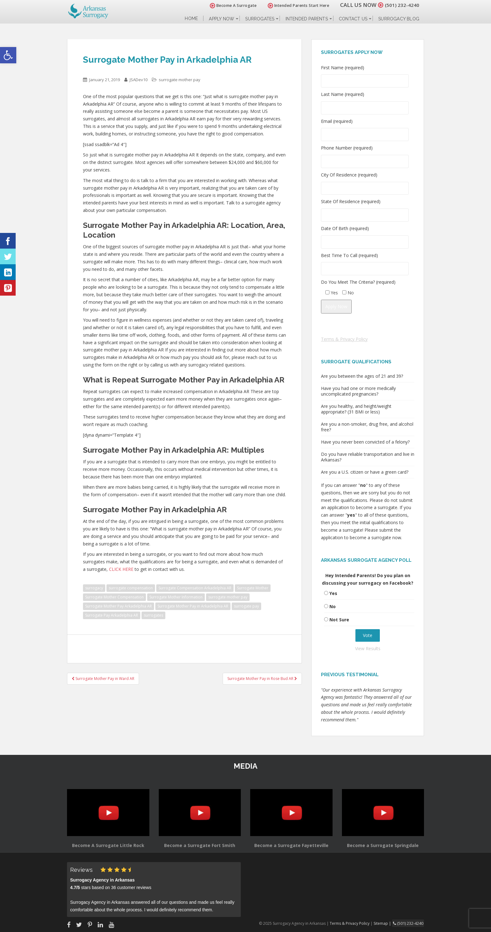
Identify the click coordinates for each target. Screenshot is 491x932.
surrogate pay (246, 606)
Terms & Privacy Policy (344, 339)
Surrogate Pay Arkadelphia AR (111, 615)
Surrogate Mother (252, 588)
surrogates (153, 615)
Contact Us (353, 18)
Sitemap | (384, 923)
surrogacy (94, 588)
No (332, 606)
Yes (333, 593)
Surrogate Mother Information (176, 597)
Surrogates (259, 18)
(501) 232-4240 (400, 4)
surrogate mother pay (179, 79)
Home (191, 18)
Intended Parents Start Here (295, 5)
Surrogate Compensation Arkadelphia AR (194, 588)
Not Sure (339, 620)
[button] (8, 55)
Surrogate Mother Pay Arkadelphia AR (118, 606)
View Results (367, 648)
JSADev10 (138, 79)
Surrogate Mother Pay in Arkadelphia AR (193, 606)
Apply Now (221, 18)
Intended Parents (307, 18)
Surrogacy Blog (398, 18)
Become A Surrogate (229, 5)
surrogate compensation (131, 588)
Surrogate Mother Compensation (114, 597)
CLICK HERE (121, 569)
